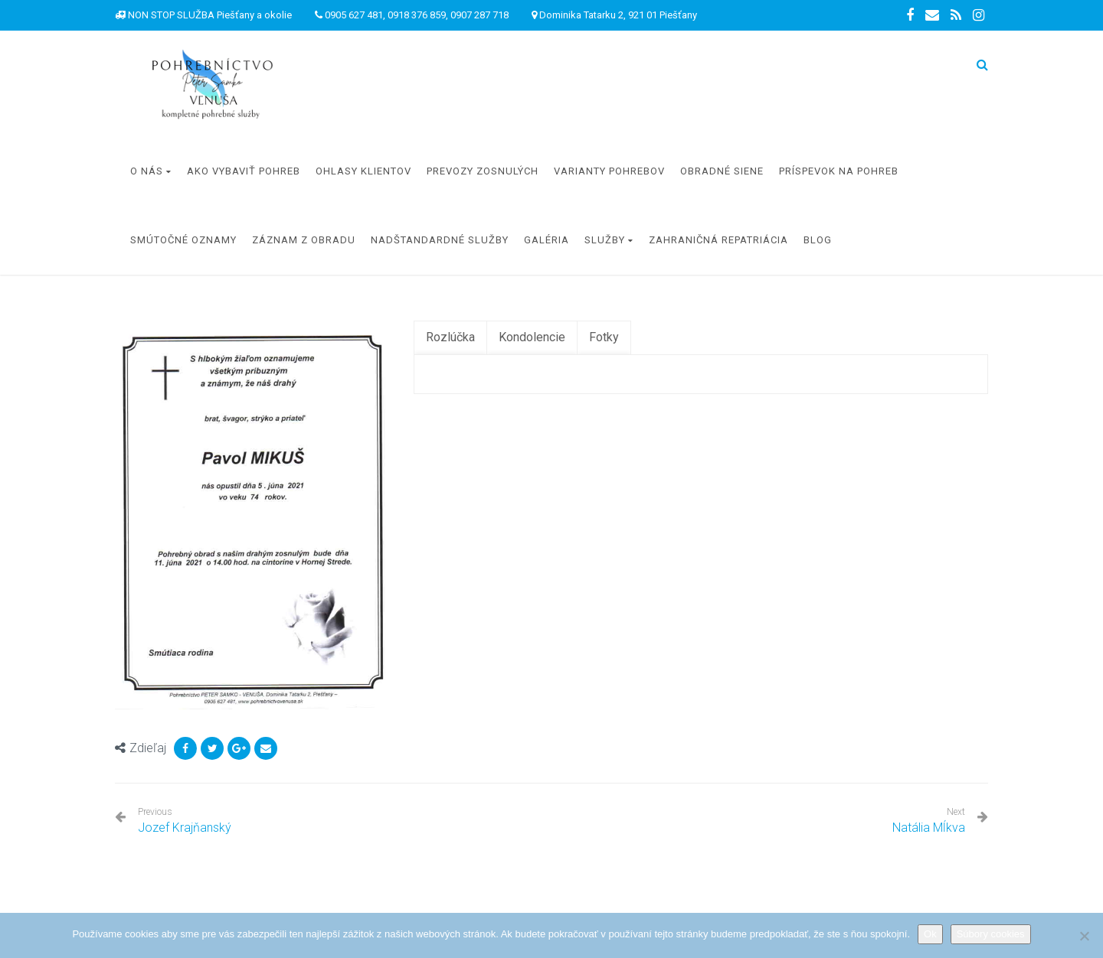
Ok (930, 934)
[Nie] (1084, 935)
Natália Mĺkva (928, 827)
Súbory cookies (991, 934)
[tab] (450, 338)
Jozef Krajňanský (184, 820)
